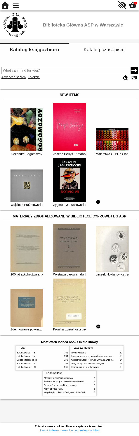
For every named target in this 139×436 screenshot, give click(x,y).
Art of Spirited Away (53, 389)
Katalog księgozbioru (34, 49)
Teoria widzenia (78, 352)
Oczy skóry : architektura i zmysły (87, 363)
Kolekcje (34, 77)
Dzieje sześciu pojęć (27, 360)
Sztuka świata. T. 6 (26, 363)
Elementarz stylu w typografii (85, 367)
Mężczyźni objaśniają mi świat (58, 378)
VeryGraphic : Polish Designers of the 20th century (68, 392)
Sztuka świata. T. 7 (26, 356)
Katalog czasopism (104, 49)
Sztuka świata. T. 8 (26, 352)
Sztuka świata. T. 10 (26, 367)
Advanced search (13, 77)
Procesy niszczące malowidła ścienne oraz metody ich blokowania (103, 356)
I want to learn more (53, 430)
